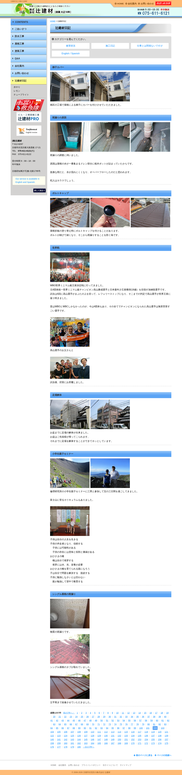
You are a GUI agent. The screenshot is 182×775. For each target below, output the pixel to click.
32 (121, 716)
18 (162, 713)
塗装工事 (19, 51)
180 (79, 747)
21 (60, 716)
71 (98, 724)
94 (107, 728)
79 (143, 724)
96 (118, 728)
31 (115, 716)
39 (159, 716)
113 (112, 732)
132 (119, 735)
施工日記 (110, 45)
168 (119, 743)
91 (90, 728)
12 (128, 713)
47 (85, 720)
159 (59, 743)
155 (153, 739)
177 (59, 747)
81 (154, 724)
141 (59, 739)
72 (104, 724)
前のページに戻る (143, 755)
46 (79, 720)
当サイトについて (110, 765)
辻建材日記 (20, 80)
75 (121, 724)
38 (154, 716)
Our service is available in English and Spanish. (27, 180)
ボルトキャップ (60, 193)
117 (139, 732)
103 (162, 728)
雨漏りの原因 (59, 117)
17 (156, 713)
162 (79, 743)
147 (99, 739)
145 (85, 739)
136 (146, 735)
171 (139, 743)
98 (129, 728)
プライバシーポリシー (91, 765)
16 (151, 713)
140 (52, 739)
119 (153, 732)
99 (135, 728)
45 (74, 720)
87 (68, 728)
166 (106, 743)
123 (59, 735)
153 (139, 739)
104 (52, 732)
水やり (17, 87)
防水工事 (19, 36)
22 (65, 716)
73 (110, 724)
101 (147, 728)
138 (159, 735)
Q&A (17, 58)
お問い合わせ (146, 3)
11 (123, 713)
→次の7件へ (88, 747)
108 (79, 732)
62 (168, 720)
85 (57, 728)
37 (148, 716)
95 (112, 728)
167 (112, 743)
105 (59, 732)
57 (140, 720)
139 (166, 735)
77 (132, 724)
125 (72, 735)
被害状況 (70, 45)
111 (99, 732)
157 (166, 739)
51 (107, 720)
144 (79, 739)
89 (79, 728)
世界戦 (55, 248)
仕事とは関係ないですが (150, 45)
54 (124, 720)
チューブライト (21, 94)
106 (65, 732)
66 (71, 724)
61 (162, 720)
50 (101, 720)
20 (54, 716)
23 (71, 716)
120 (159, 732)
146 (92, 739)
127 (85, 735)
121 (166, 732)
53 (118, 720)
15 (145, 713)
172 (146, 743)
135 (139, 735)
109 (85, 732)
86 (62, 728)
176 (52, 747)
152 (133, 739)
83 (165, 724)
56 (135, 720)
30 (110, 716)
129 (99, 735)
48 (90, 720)
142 (65, 739)
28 (98, 716)
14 (139, 713)
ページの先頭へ (163, 755)
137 (153, 735)
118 (146, 732)
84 (51, 728)
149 (112, 739)
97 (124, 728)
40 (165, 716)
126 (79, 735)
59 (151, 720)
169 (126, 743)
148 (106, 739)
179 (72, 747)
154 (146, 739)
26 (87, 716)
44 (68, 720)
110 (92, 732)
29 (104, 716)
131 (112, 735)
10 (117, 713)
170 (133, 743)
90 (85, 728)
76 (126, 724)
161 (72, 743)
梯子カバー (58, 67)
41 (51, 720)
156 (159, 739)
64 (60, 724)
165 (99, 743)
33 (126, 716)
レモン (17, 91)
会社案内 (131, 3)
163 (85, 743)
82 (159, 724)
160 (65, 743)
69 (87, 724)
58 (146, 720)
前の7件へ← (69, 713)
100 (141, 728)
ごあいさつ (20, 29)
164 (92, 743)
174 (159, 743)
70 (93, 724)
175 (166, 743)
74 (115, 724)
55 (129, 720)
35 (137, 716)
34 (132, 716)
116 (133, 732)
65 (65, 724)
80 (148, 724)
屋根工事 (19, 43)
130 (106, 735)
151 (126, 739)
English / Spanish (71, 53)
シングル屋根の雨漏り (64, 594)
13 (134, 713)
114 (119, 732)
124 (65, 735)
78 (137, 724)
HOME (119, 3)
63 (54, 724)
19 (167, 713)
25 (82, 716)
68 (82, 724)
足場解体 (57, 395)
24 (76, 716)
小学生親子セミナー (62, 454)
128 (92, 735)
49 (96, 720)
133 (126, 735)
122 (52, 735)
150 (119, 739)
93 (101, 728)
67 (76, 724)
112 (106, 732)
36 (143, 716)
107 (72, 732)
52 (112, 720)
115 (126, 732)
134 (133, 735)
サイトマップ (125, 765)
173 (153, 743)
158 (52, 743)
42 (57, 720)
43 (62, 720)
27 (93, 716)
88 (74, 728)
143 (72, 739)
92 (96, 728)
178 (65, 747)
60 (157, 720)
